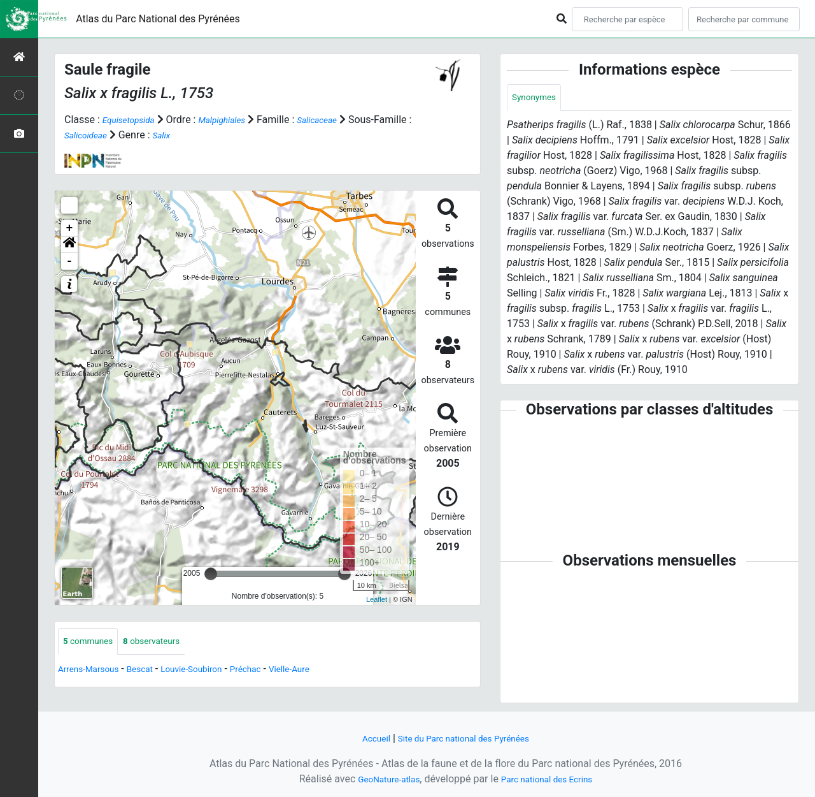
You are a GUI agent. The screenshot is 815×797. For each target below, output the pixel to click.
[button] (69, 245)
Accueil (363, 738)
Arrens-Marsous (94, 671)
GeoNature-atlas (380, 779)
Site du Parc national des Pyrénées (466, 738)
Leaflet (376, 599)
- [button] (69, 261)
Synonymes (538, 98)
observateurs (166, 642)
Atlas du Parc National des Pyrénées (158, 19)
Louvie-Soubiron (213, 671)
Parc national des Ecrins (552, 779)
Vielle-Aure (327, 671)
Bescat (153, 671)
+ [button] (69, 228)
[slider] (210, 573)
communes (92, 642)
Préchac (276, 671)
